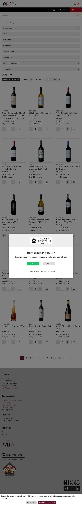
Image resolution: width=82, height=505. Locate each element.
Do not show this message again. (42, 271)
